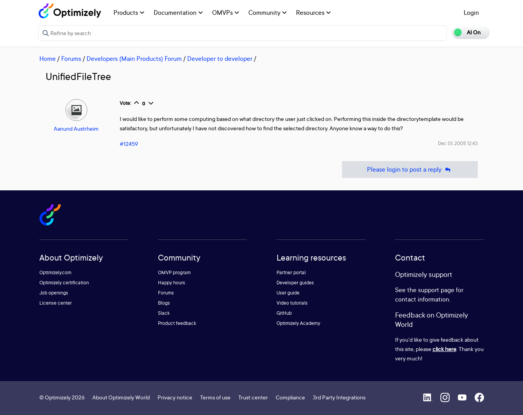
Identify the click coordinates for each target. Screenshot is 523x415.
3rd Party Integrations (339, 397)
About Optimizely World (121, 397)
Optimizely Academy (298, 323)
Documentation (178, 12)
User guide (288, 292)
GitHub (284, 313)
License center (55, 303)
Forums (71, 58)
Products (128, 12)
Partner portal (291, 272)
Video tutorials (292, 303)
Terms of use (215, 397)
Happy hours (171, 282)
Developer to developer (219, 58)
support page (436, 290)
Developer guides (295, 282)
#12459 (129, 143)
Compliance (290, 397)
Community (267, 12)
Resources (313, 12)
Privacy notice (175, 397)
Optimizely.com (55, 272)
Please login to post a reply (410, 169)
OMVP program (174, 272)
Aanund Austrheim (76, 128)
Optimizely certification (64, 282)
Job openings (53, 292)
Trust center (253, 397)
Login (471, 12)
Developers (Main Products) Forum (134, 58)
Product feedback (177, 323)
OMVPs (225, 12)
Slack (164, 313)
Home (47, 58)
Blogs (164, 303)
